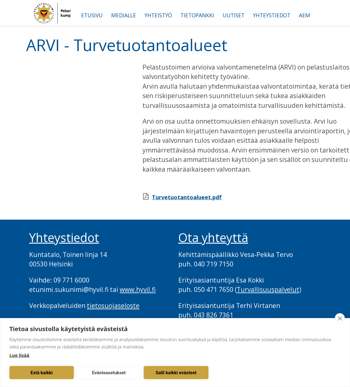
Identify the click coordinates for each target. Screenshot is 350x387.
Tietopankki (197, 15)
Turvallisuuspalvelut (268, 289)
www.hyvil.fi (138, 289)
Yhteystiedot (271, 15)
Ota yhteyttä (213, 237)
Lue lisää (19, 355)
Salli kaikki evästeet (176, 372)
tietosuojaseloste (113, 305)
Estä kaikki (42, 372)
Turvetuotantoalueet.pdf (187, 197)
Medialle (123, 15)
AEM (304, 15)
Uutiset (234, 15)
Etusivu (92, 15)
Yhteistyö (158, 15)
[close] (340, 318)
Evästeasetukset (109, 372)
